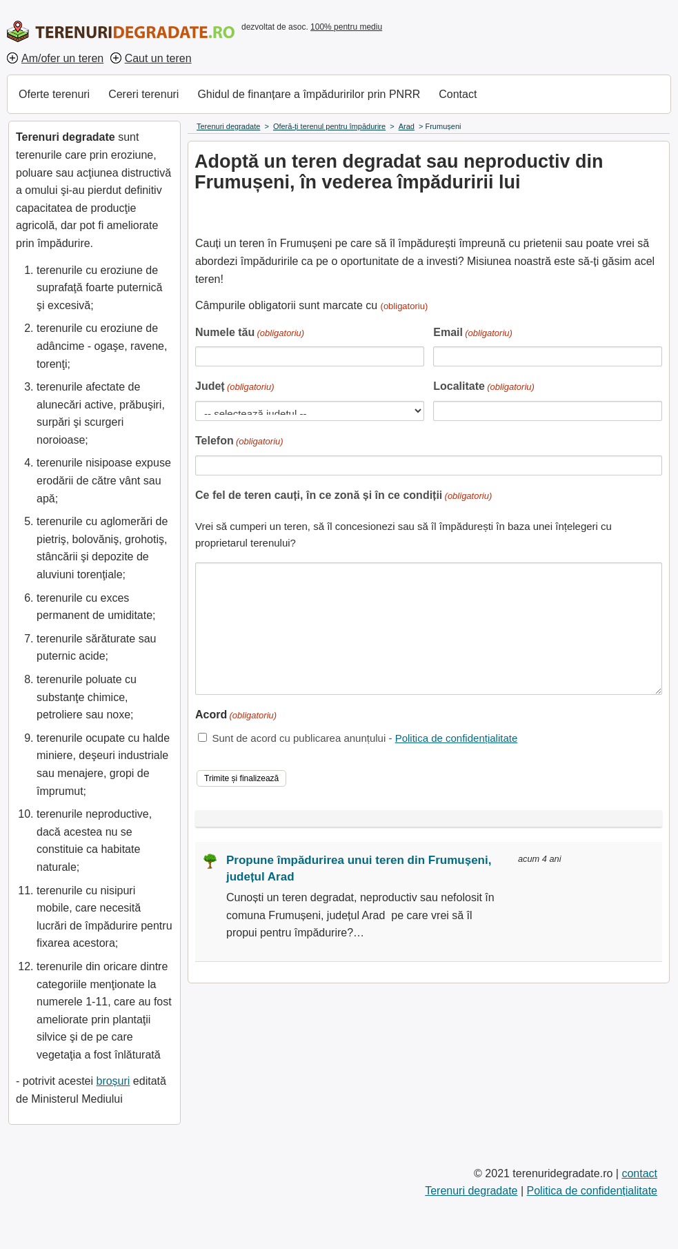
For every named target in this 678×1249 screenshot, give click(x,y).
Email (472, 333)
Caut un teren (158, 58)
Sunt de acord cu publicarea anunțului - (364, 738)
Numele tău (249, 333)
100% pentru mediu (346, 27)
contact (639, 1173)
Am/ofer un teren (62, 58)
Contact (458, 94)
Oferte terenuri (54, 94)
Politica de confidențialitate (456, 738)
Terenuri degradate (471, 1191)
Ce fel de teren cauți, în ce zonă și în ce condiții (343, 496)
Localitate (484, 387)
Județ (235, 387)
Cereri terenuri (143, 94)
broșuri (113, 1081)
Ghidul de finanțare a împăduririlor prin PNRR (308, 94)
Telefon (239, 442)
